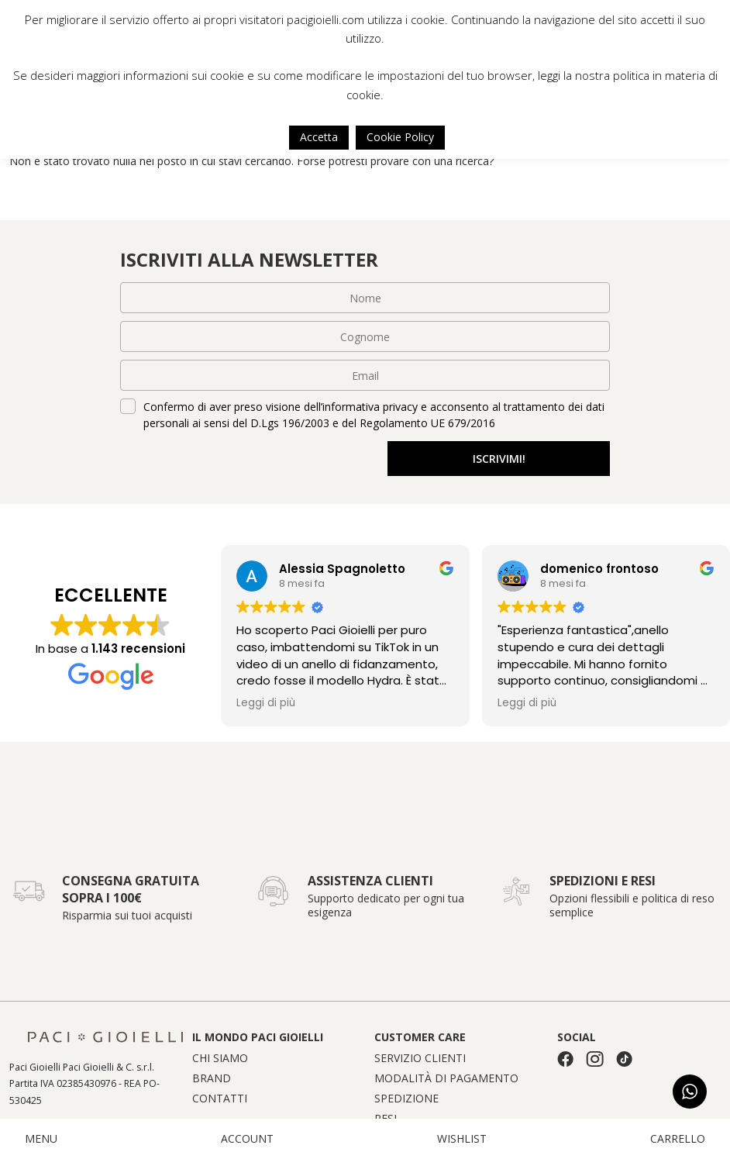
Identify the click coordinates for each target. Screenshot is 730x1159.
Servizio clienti (420, 1058)
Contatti (219, 1098)
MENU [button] (41, 1139)
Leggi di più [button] (265, 703)
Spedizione (406, 1098)
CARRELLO (677, 1139)
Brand (211, 1078)
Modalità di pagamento (446, 1078)
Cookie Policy (400, 136)
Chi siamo (220, 1058)
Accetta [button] (319, 136)
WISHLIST (462, 1139)
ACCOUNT (247, 1139)
